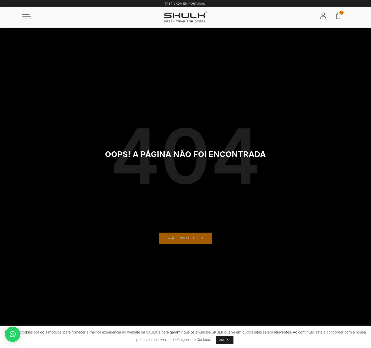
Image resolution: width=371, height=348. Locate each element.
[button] (27, 14)
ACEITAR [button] (224, 340)
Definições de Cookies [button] (191, 339)
